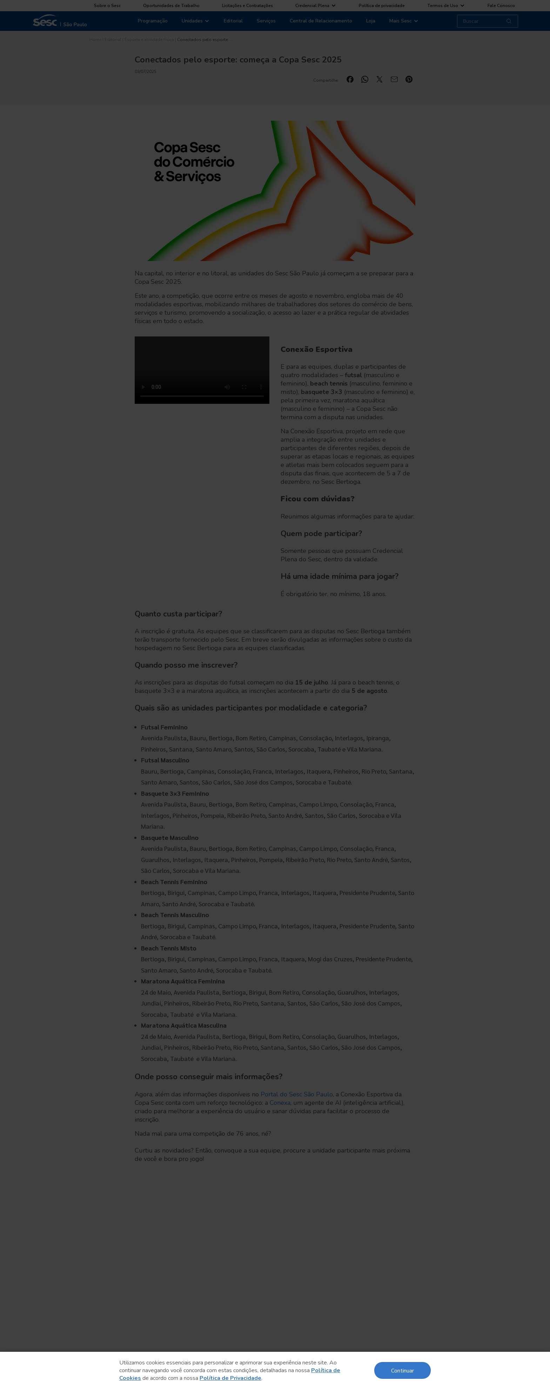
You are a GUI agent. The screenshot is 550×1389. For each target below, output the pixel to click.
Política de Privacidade (230, 1378)
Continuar (402, 1370)
